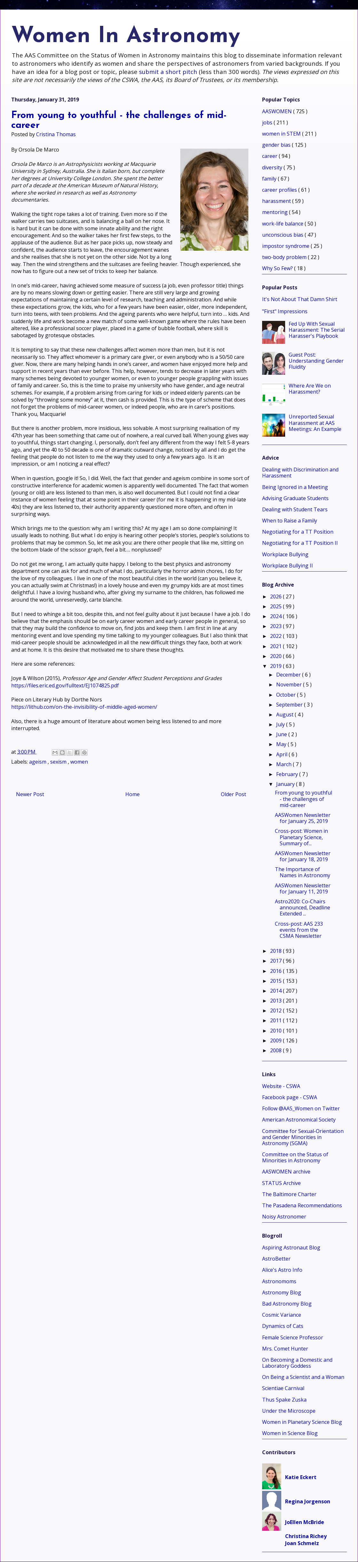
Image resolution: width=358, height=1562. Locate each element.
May (282, 744)
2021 (276, 646)
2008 (276, 1050)
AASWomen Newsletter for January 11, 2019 (303, 888)
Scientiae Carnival (283, 1388)
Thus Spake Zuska (284, 1399)
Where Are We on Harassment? (310, 388)
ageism (38, 761)
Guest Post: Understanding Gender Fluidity (316, 360)
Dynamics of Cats (282, 1325)
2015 (276, 980)
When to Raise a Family (289, 520)
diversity (273, 167)
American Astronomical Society (299, 1119)
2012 (276, 1010)
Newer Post (30, 794)
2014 (276, 990)
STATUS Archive (281, 1183)
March (284, 764)
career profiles (280, 189)
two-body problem (285, 257)
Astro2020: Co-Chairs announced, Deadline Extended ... (302, 907)
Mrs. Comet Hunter (285, 1348)
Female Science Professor (292, 1337)
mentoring (275, 212)
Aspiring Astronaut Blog (291, 1247)
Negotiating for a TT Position (297, 531)
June (282, 734)
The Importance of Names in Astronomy (302, 872)
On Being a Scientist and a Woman (303, 1377)
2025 (276, 606)
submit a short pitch (168, 72)
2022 (276, 636)
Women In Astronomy (125, 36)
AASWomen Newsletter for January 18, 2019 (303, 856)
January (286, 784)
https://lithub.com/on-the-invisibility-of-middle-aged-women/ (84, 706)
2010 (276, 1030)
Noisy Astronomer (284, 1216)
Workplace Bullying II (287, 565)
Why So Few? (278, 268)
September (290, 704)
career (270, 155)
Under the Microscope (288, 1410)
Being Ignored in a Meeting (295, 487)
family (270, 178)
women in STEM (282, 133)
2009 (276, 1040)
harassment (277, 200)
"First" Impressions (284, 311)
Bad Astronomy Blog (287, 1303)
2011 (276, 1020)
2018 (276, 950)
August (285, 714)
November (289, 684)
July (281, 724)
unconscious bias (283, 234)
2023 (276, 626)
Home (132, 794)
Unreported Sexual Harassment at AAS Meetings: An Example (315, 422)
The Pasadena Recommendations (302, 1205)
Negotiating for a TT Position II (300, 542)
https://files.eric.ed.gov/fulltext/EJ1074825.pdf (65, 685)
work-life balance (283, 223)
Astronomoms (279, 1281)
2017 (276, 960)
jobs (268, 122)
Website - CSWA (281, 1086)
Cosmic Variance (281, 1314)
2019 (276, 666)
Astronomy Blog (281, 1292)
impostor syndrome (286, 245)
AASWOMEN (277, 111)
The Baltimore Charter (289, 1194)
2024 (276, 616)
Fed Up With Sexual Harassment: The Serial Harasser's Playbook (317, 329)
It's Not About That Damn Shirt (299, 299)
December (289, 674)
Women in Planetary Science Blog (302, 1421)
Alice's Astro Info (282, 1269)
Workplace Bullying (285, 554)
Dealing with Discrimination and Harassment (300, 472)
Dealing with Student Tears (295, 509)
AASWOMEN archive (286, 1171)
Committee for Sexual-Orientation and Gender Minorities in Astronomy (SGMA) (303, 1137)
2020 (276, 656)
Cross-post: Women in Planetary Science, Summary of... (301, 837)
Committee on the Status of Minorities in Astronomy (295, 1157)
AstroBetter (276, 1258)
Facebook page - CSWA (289, 1097)
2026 (276, 596)
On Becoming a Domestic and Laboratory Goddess (297, 1362)
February (287, 774)
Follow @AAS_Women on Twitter (301, 1108)
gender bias (277, 144)
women (79, 761)
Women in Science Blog (290, 1433)
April (282, 754)
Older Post (233, 794)
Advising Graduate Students (295, 498)
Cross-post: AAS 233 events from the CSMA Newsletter (299, 929)
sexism (59, 761)
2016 (276, 970)
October (286, 694)
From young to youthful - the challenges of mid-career (303, 798)
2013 (276, 1000)
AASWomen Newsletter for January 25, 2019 (303, 818)
